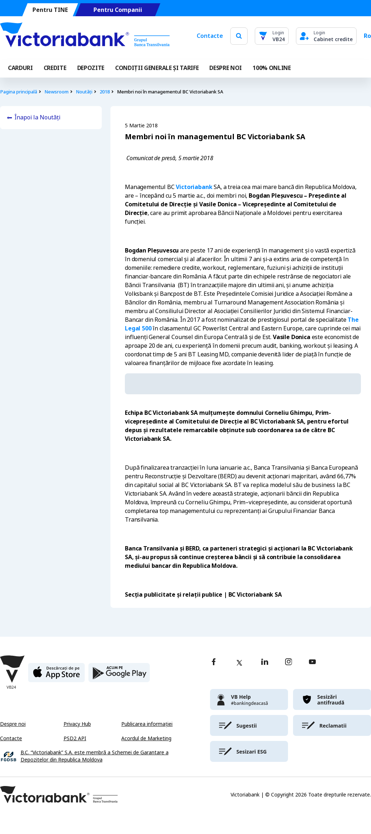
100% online (272, 68)
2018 (105, 91)
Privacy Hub (77, 724)
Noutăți (84, 91)
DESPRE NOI (225, 68)
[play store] (119, 675)
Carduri (20, 68)
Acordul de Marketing (146, 738)
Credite (55, 68)
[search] (239, 35)
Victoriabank (194, 187)
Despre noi (13, 724)
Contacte (210, 36)
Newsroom (56, 91)
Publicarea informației (147, 724)
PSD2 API (75, 738)
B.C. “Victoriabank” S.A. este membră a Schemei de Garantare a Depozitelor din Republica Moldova (95, 756)
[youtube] (312, 662)
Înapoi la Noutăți (37, 117)
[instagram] (288, 662)
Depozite (90, 68)
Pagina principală (18, 91)
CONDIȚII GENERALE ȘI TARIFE (156, 68)
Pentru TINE (50, 9)
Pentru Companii (117, 9)
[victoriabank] (249, 699)
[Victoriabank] (85, 36)
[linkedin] (264, 662)
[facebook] (213, 662)
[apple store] (56, 675)
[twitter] (239, 662)
